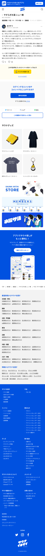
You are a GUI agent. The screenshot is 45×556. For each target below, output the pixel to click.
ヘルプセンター (30, 493)
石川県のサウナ (26, 320)
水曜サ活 (28, 442)
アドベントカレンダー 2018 (33, 430)
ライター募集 (29, 432)
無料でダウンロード (22, 250)
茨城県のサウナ (6, 311)
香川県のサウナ (26, 349)
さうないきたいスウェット (10, 451)
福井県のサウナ (36, 320)
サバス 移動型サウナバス (32, 454)
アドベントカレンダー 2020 (33, 425)
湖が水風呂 (12, 379)
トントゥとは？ (22, 76)
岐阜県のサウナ (6, 330)
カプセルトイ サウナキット (33, 458)
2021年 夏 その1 (7, 454)
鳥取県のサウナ (6, 347)
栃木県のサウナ (16, 311)
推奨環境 (4, 514)
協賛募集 (5, 420)
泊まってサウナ (30, 466)
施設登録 (5, 402)
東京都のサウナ (16, 313)
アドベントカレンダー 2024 (33, 416)
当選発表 (5, 416)
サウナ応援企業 (30, 461)
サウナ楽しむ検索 (30, 451)
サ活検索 (5, 399)
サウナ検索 (6, 392)
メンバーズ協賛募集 (8, 503)
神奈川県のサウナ (27, 313)
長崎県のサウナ (26, 359)
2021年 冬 (6, 458)
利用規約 (4, 520)
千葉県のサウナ (6, 313)
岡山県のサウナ (26, 347)
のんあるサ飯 (29, 444)
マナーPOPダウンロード (9, 501)
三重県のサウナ (36, 330)
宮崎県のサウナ (16, 362)
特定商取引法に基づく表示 (9, 517)
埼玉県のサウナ (36, 311)
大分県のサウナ (6, 362)
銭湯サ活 (28, 468)
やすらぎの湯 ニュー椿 (14, 14)
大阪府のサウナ (26, 337)
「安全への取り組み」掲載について (11, 506)
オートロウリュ (22, 370)
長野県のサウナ (16, 323)
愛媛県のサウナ (36, 349)
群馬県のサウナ (26, 311)
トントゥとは (6, 413)
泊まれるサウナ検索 (8, 395)
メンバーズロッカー (31, 480)
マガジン (28, 411)
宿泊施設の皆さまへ (8, 496)
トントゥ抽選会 (7, 411)
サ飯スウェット (7, 449)
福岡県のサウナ (6, 359)
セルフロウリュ (12, 370)
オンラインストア (8, 442)
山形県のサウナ (16, 304)
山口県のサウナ (6, 349)
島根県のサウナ (16, 347)
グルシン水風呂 (32, 370)
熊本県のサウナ (36, 359)
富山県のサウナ (16, 320)
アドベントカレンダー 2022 (33, 420)
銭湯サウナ (5, 373)
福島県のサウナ (26, 304)
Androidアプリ (7, 484)
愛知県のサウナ (26, 330)
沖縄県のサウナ (37, 362)
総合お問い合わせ (30, 496)
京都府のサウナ (16, 337)
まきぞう (10, 26)
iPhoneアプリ (7, 482)
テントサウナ (37, 376)
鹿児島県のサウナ (27, 362)
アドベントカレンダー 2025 (33, 413)
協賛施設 (28, 482)
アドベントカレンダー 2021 (33, 423)
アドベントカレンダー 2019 (33, 428)
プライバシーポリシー (7, 525)
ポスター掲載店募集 (8, 498)
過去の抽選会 (6, 418)
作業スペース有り (27, 376)
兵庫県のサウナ (36, 337)
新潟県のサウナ (6, 320)
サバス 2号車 (29, 456)
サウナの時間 (29, 463)
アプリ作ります (30, 449)
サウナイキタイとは (8, 477)
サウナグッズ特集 (8, 444)
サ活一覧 (28, 392)
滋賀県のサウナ (6, 337)
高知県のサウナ (6, 352)
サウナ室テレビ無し (22, 373)
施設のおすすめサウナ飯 (32, 446)
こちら (28, 101)
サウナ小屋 (5, 379)
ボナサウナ (12, 373)
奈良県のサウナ (6, 340)
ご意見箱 (28, 498)
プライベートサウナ (22, 379)
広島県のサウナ (36, 347)
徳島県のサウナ (16, 349)
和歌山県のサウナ (17, 340)
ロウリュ (4, 370)
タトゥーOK (5, 376)
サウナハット (6, 446)
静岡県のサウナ (16, 330)
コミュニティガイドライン (9, 522)
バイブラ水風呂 (33, 373)
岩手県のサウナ (26, 301)
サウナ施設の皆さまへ (9, 493)
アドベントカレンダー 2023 (33, 418)
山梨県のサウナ (6, 323)
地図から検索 (6, 397)
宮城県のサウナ (36, 301)
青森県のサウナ (16, 301)
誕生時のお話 (6, 480)
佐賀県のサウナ (16, 359)
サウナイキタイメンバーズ (33, 477)
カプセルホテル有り (15, 376)
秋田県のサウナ (6, 304)
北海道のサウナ (6, 301)
